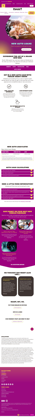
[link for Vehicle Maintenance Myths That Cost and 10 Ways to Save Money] (9, 254)
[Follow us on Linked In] (10, 384)
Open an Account (31, 13)
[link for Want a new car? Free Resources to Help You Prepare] (9, 232)
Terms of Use (3, 395)
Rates (14, 3)
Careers (2, 381)
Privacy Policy (3, 390)
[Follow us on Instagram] (6, 384)
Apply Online (17, 69)
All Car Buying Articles (17, 264)
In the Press (3, 380)
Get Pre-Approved (17, 307)
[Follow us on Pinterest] (12, 384)
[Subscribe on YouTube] (8, 384)
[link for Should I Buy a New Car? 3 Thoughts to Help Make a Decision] (26, 232)
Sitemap (2, 411)
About (26, 12)
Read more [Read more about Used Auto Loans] (22, 291)
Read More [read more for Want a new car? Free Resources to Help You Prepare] (9, 237)
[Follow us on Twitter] (4, 384)
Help (25, 3)
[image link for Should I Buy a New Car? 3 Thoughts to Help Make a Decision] (26, 230)
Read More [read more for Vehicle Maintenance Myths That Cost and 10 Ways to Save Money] (9, 260)
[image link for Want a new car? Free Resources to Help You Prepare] (9, 230)
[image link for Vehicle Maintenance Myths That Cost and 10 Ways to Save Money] (9, 252)
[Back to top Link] (32, 329)
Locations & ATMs (19, 3)
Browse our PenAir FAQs (26, 201)
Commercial (11, 12)
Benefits (8, 66)
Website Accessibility (5, 393)
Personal (2, 12)
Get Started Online (26, 49)
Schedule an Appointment (6, 3)
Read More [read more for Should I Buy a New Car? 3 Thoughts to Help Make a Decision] (26, 239)
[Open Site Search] (3, 5)
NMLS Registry (3, 396)
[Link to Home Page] (17, 9)
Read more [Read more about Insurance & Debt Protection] (5, 293)
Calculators (21, 66)
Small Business (6, 13)
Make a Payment (30, 3)
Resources (22, 12)
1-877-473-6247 (17, 314)
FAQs (27, 66)
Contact (2, 378)
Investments (16, 12)
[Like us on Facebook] (2, 384)
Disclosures (3, 388)
